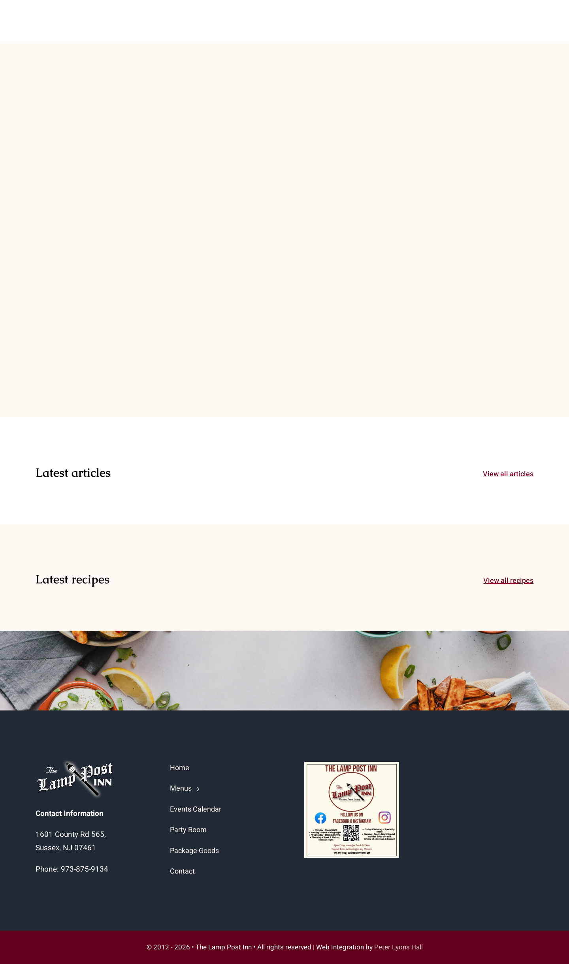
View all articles (508, 474)
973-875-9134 (84, 869)
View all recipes (508, 580)
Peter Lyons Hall (398, 947)
